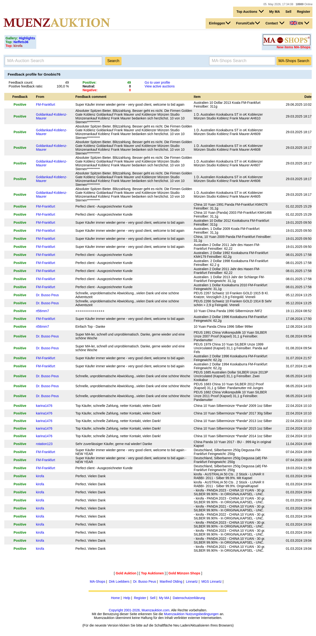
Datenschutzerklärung (189, 598)
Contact (275, 23)
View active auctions (160, 86)
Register (303, 12)
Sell (288, 12)
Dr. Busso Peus (47, 295)
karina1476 (44, 406)
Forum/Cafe (248, 23)
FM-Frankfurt (45, 104)
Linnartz (192, 581)
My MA (274, 12)
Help (126, 598)
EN (299, 23)
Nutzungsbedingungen (202, 614)
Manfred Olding (171, 581)
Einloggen (219, 23)
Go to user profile (157, 82)
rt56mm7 (42, 311)
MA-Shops (97, 581)
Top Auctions (250, 11)
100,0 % (63, 86)
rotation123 (44, 444)
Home (115, 598)
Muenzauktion (174, 614)
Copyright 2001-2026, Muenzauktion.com (139, 610)
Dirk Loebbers (119, 581)
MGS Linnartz (211, 581)
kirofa (40, 476)
